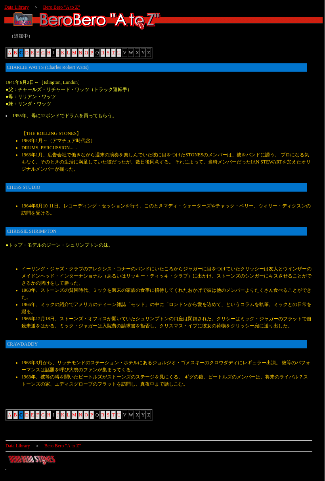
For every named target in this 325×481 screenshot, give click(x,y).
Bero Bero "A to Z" (61, 7)
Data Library (16, 7)
